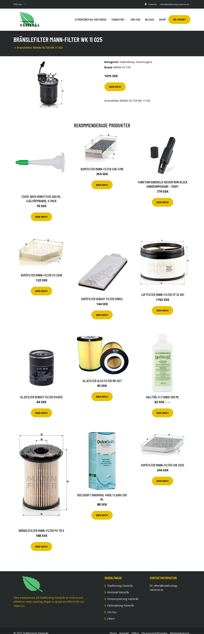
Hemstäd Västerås (118, 587)
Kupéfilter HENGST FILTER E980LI (102, 294)
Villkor (135, 628)
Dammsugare (144, 57)
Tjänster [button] (117, 17)
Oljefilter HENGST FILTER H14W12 (41, 392)
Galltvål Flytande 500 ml (162, 392)
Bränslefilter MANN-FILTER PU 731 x (41, 525)
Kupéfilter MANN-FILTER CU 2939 (41, 270)
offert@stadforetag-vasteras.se (172, 4)
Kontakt (124, 628)
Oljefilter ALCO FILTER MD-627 (102, 375)
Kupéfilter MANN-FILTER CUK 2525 (162, 460)
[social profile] (25, 4)
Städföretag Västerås (90, 17)
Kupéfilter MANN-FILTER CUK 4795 (102, 164)
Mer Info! (115, 81)
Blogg (149, 17)
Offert (110, 613)
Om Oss (112, 607)
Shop (162, 17)
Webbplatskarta (179, 628)
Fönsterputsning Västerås (122, 593)
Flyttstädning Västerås (120, 600)
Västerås (147, 4)
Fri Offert (179, 16)
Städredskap (127, 57)
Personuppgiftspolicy (154, 628)
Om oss (135, 17)
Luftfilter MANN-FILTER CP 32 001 (162, 289)
